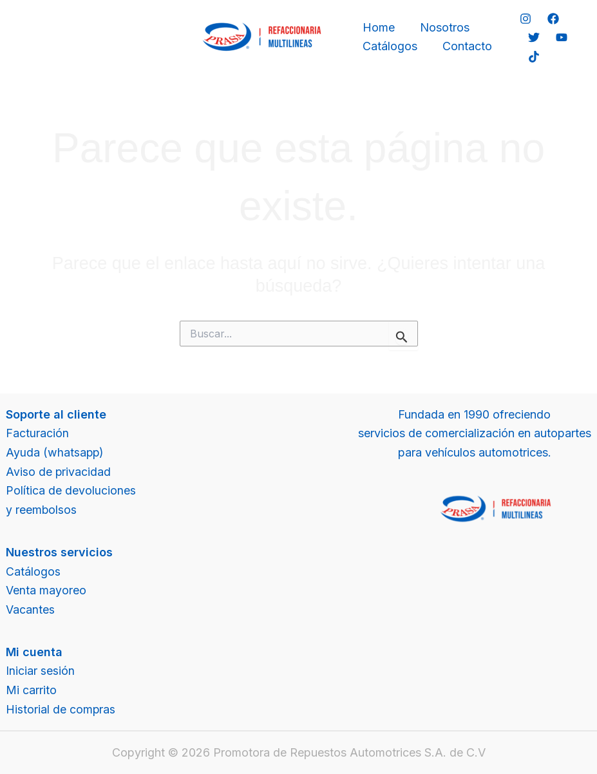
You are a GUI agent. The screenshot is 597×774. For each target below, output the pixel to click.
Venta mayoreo (46, 590)
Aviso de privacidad (58, 471)
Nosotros (441, 27)
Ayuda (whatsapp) (55, 452)
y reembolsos (41, 509)
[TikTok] (532, 56)
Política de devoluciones (71, 490)
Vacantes (30, 609)
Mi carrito (31, 690)
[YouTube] (559, 37)
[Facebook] (552, 18)
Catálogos (388, 46)
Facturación (37, 433)
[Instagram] (524, 18)
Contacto (464, 46)
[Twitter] (532, 37)
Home (377, 27)
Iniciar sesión (40, 670)
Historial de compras (61, 709)
